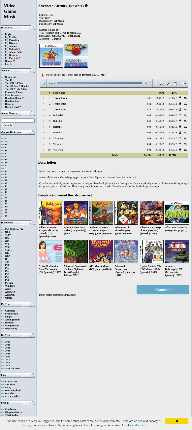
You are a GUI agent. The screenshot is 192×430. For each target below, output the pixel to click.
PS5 (7, 277)
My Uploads (12, 49)
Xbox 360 (10, 291)
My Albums (11, 46)
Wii (7, 244)
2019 (7, 359)
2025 (7, 341)
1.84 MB (159, 109)
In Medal (58, 115)
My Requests (11, 55)
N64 (7, 238)
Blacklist (9, 393)
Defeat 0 (57, 121)
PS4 (7, 274)
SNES (8, 235)
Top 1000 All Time (14, 83)
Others (8, 297)
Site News (10, 384)
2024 (7, 344)
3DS (7, 262)
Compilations (12, 325)
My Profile (10, 37)
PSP (7, 280)
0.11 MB (160, 126)
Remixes (9, 322)
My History (11, 43)
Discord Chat (13, 107)
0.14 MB (159, 115)
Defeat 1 (57, 126)
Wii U (8, 247)
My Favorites (12, 40)
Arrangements (12, 319)
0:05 (149, 115)
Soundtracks (11, 313)
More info (141, 425)
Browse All (10, 77)
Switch (8, 250)
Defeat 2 (57, 132)
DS (6, 259)
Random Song (12, 101)
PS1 (7, 265)
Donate (10, 61)
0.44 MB (173, 115)
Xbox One (10, 294)
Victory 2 (58, 150)
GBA (7, 256)
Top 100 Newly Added (16, 89)
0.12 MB (159, 132)
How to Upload (12, 390)
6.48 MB (173, 98)
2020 (7, 356)
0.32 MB (173, 126)
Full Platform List (14, 229)
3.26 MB (173, 103)
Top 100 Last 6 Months (17, 86)
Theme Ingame (61, 98)
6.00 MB (173, 109)
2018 (7, 362)
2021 (7, 353)
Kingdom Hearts (13, 412)
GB (7, 253)
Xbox (8, 288)
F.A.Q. (8, 387)
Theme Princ (59, 109)
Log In (8, 64)
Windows (10, 285)
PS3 (7, 271)
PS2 (7, 268)
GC (7, 241)
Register (9, 34)
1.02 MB (159, 103)
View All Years (12, 368)
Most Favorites (12, 95)
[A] (23, 98)
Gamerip (56, 38)
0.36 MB (173, 121)
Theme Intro (59, 103)
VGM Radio (11, 415)
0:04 (149, 126)
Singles (8, 316)
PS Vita (9, 282)
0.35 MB (173, 150)
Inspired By (11, 328)
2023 (7, 347)
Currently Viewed (14, 92)
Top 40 (8, 80)
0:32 (149, 103)
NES (7, 232)
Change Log (74, 35)
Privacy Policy (12, 396)
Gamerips (10, 310)
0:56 (149, 109)
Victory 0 (58, 138)
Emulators (10, 409)
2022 (7, 350)
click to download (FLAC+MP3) (90, 74)
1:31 (149, 98)
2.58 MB (159, 98)
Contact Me (11, 381)
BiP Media (59, 20)
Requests (9, 104)
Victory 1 (58, 144)
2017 (7, 365)
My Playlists (12, 58)
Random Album (13, 98)
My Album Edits (13, 52)
